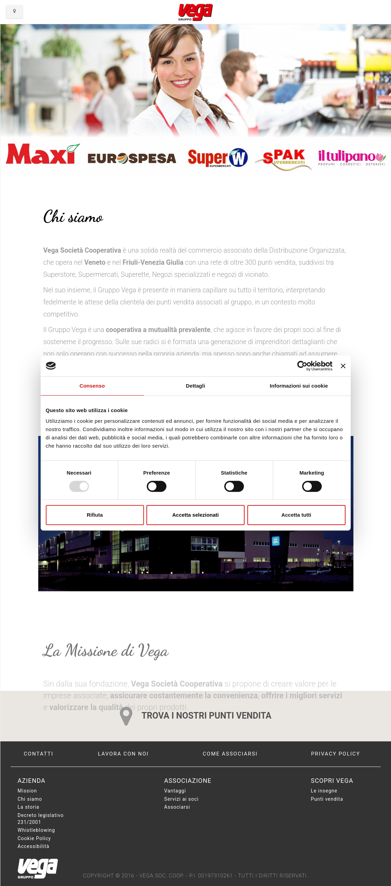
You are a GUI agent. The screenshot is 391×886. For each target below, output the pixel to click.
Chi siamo (30, 799)
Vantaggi (175, 790)
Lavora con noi (123, 754)
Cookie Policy (34, 838)
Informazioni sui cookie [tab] (299, 386)
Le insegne (324, 790)
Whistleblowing (36, 830)
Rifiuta (95, 515)
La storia (28, 807)
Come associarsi (230, 754)
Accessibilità (33, 846)
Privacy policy (335, 754)
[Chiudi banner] (343, 365)
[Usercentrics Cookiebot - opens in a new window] (302, 366)
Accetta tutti (296, 515)
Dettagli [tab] (195, 386)
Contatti (38, 754)
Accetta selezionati (195, 515)
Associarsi (177, 807)
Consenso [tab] (92, 386)
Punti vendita (327, 799)
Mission (27, 790)
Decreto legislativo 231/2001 (41, 818)
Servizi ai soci (181, 799)
